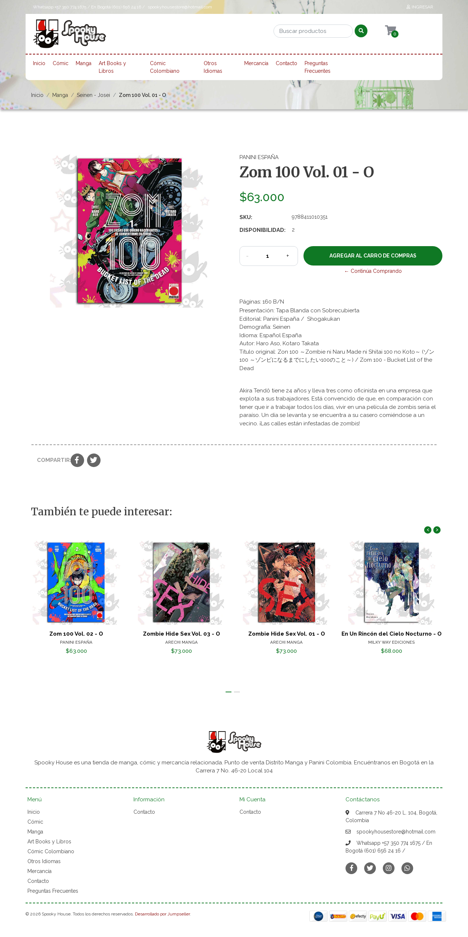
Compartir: (51, 460)
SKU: (245, 217)
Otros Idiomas (213, 67)
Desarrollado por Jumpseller (162, 914)
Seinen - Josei (93, 95)
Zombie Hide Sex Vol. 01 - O (286, 633)
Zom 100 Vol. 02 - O (76, 633)
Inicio (39, 63)
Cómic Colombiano (165, 67)
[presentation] (427, 530)
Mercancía (256, 63)
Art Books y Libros (112, 67)
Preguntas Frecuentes (318, 67)
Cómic (60, 63)
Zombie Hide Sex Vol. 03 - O (181, 633)
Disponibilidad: (262, 230)
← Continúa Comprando (373, 271)
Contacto (286, 63)
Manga (83, 63)
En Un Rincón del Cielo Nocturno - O (391, 633)
